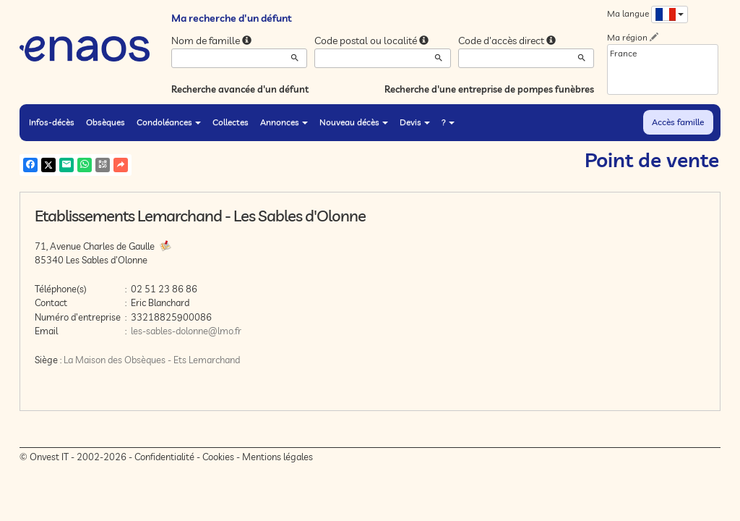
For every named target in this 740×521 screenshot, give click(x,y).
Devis (415, 122)
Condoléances (169, 122)
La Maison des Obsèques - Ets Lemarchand (152, 359)
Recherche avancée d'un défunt (240, 89)
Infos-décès (51, 122)
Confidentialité (164, 456)
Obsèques (105, 122)
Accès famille (678, 122)
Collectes (230, 122)
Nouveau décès (353, 122)
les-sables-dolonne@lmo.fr (186, 330)
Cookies (218, 456)
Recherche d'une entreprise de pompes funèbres (489, 89)
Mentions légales (277, 456)
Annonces (284, 122)
